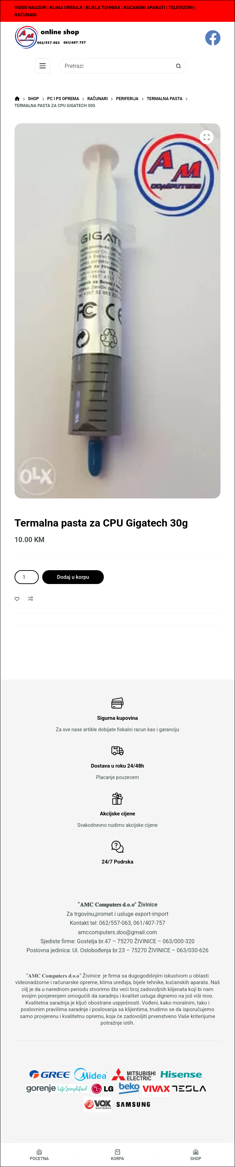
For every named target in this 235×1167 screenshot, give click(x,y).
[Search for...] (115, 66)
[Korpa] (117, 1155)
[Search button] (179, 66)
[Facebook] (212, 37)
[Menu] (42, 65)
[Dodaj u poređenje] (30, 598)
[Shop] (195, 1155)
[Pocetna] (39, 1155)
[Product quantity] (27, 577)
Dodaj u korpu (73, 577)
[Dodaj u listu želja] (17, 598)
